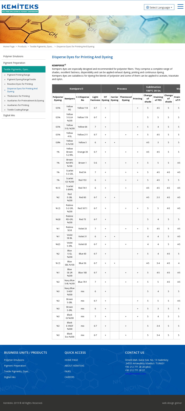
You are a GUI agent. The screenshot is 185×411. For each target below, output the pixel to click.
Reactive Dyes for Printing (20, 83)
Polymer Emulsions (13, 56)
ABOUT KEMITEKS (74, 365)
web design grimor (172, 402)
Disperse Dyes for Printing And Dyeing (75, 46)
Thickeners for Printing (18, 95)
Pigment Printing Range (18, 74)
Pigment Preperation (14, 62)
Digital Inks (9, 115)
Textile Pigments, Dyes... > (43, 46)
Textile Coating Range (18, 109)
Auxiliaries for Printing (18, 105)
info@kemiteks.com (135, 373)
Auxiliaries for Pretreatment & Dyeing (25, 100)
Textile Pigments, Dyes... (16, 69)
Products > (24, 46)
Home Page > (10, 46)
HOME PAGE (71, 359)
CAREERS (69, 377)
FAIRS (68, 371)
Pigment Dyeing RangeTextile (21, 79)
